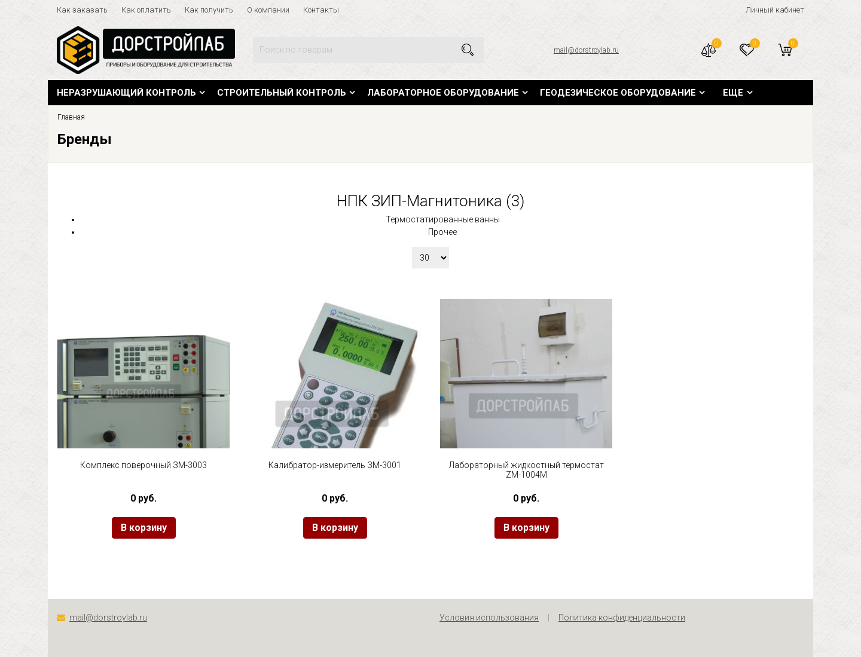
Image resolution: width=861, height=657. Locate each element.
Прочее (442, 232)
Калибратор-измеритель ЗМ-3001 (334, 465)
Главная (71, 117)
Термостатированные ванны (443, 219)
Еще (733, 92)
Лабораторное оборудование (443, 92)
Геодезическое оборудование (618, 92)
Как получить (209, 9)
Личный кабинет (775, 9)
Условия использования (489, 617)
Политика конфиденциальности (621, 617)
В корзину (144, 527)
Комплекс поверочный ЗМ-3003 (143, 465)
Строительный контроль (281, 92)
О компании (268, 9)
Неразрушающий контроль (126, 92)
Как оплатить (146, 9)
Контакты (321, 9)
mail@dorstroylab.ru (586, 50)
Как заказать (82, 9)
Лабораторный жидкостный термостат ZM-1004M (526, 469)
